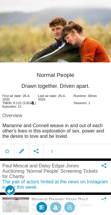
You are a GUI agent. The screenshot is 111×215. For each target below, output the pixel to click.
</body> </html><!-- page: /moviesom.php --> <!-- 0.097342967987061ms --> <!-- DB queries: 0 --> (55, 107)
